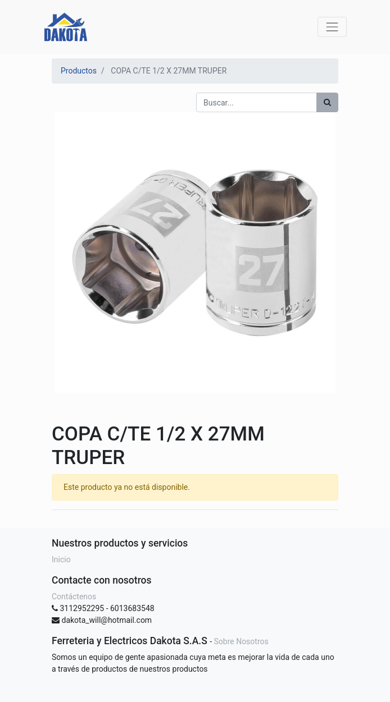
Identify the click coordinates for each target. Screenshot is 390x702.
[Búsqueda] (327, 102)
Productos (79, 70)
